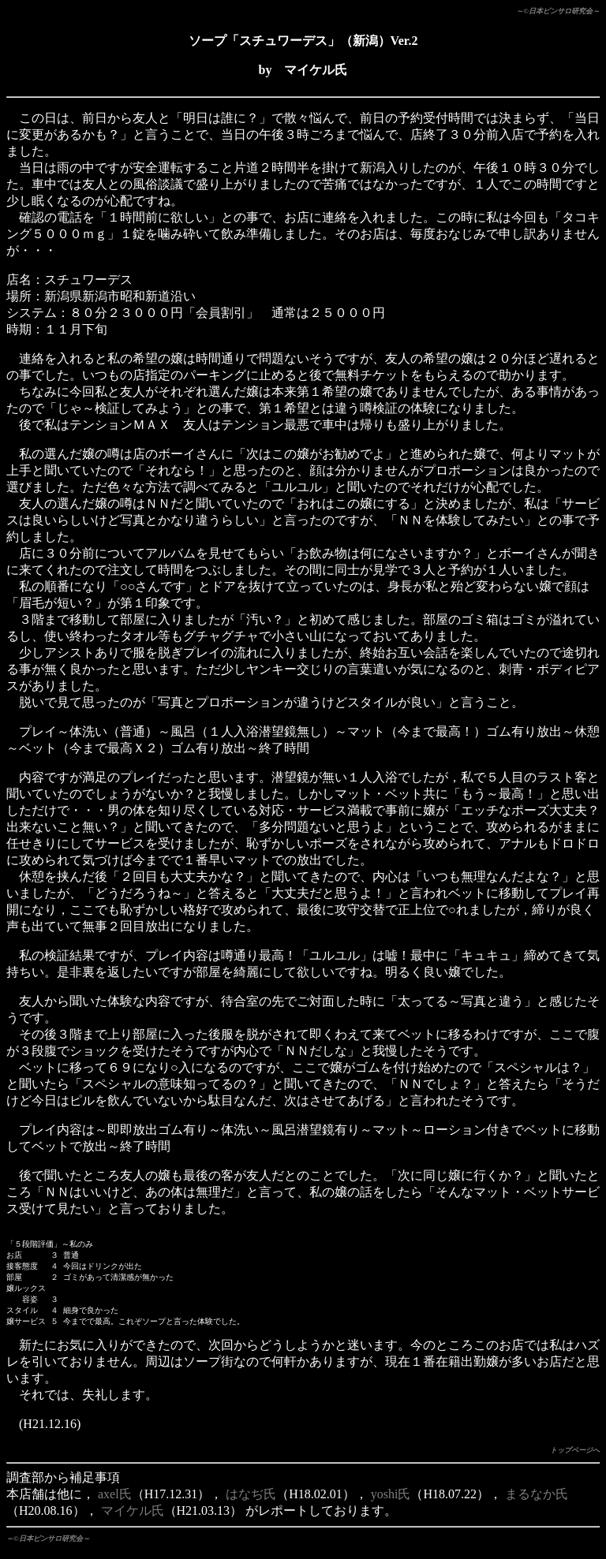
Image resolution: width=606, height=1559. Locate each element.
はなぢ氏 (251, 1502)
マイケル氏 (132, 1519)
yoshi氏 (391, 1502)
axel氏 (115, 1502)
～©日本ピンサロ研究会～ (558, 11)
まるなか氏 (536, 1502)
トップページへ (575, 1459)
